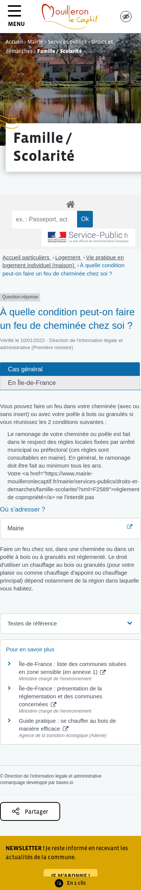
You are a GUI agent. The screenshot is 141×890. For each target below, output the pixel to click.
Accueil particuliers (27, 257)
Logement (68, 257)
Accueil (14, 42)
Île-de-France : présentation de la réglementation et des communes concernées (60, 696)
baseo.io (64, 782)
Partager (30, 811)
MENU (16, 18)
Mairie (35, 42)
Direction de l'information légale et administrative (53, 776)
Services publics (67, 42)
